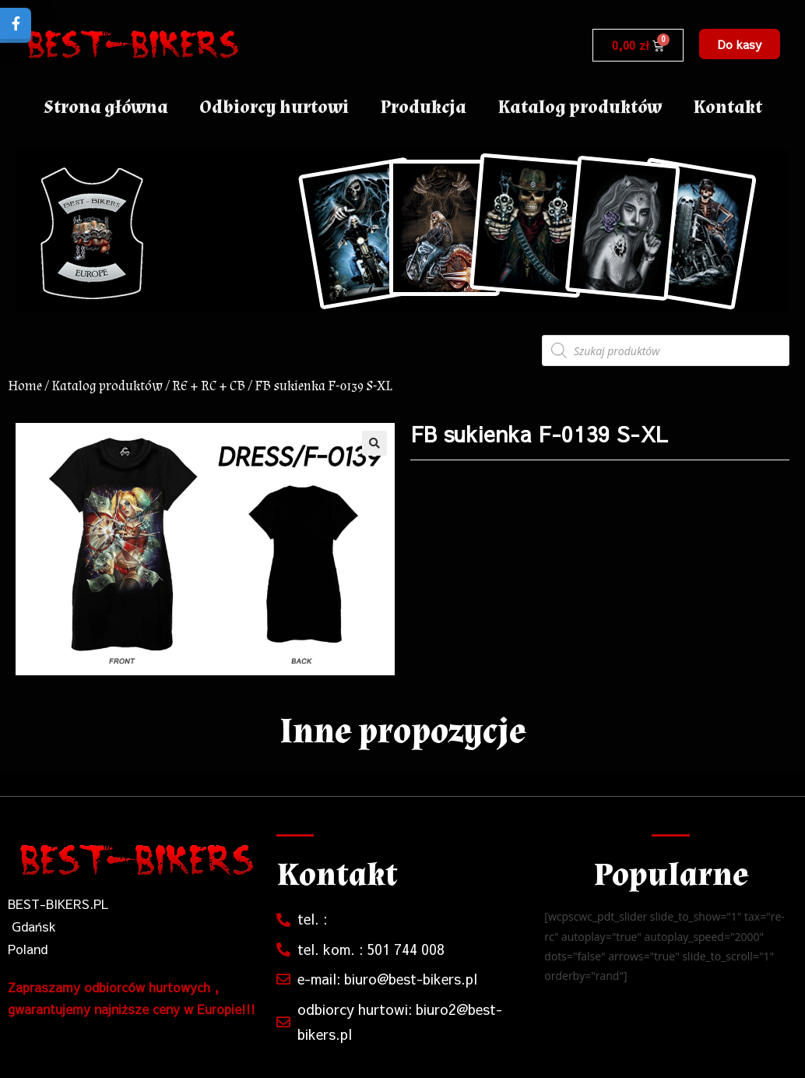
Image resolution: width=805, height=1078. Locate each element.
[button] (739, 44)
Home (25, 386)
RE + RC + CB (208, 386)
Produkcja (423, 107)
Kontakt (727, 107)
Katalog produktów (579, 107)
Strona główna (106, 107)
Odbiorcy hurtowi (274, 107)
